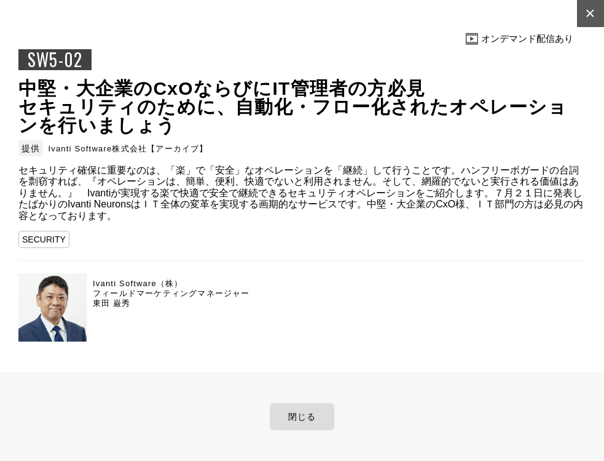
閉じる (302, 417)
